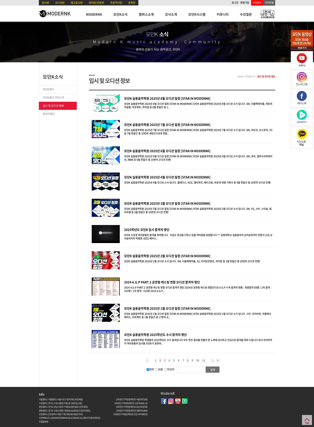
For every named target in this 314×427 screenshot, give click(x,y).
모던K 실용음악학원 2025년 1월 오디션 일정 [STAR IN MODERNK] (167, 308)
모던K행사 (48, 89)
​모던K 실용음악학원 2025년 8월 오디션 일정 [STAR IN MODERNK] (167, 98)
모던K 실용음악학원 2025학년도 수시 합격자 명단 (155, 334)
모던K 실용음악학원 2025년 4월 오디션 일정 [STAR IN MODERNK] (167, 177)
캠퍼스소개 (146, 14)
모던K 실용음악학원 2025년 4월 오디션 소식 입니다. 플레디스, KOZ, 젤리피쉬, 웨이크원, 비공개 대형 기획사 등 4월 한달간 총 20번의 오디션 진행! (198, 182)
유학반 (131, 2)
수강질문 (246, 14)
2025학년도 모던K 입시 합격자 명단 (146, 229)
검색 (212, 369)
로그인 (235, 2)
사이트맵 (269, 2)
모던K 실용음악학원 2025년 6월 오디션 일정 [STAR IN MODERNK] (167, 151)
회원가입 (244, 2)
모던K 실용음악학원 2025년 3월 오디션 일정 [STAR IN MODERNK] (167, 203)
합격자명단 (49, 114)
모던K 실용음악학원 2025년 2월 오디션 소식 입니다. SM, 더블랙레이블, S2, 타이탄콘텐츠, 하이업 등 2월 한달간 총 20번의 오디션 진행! (192, 261)
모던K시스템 (196, 14)
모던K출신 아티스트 (53, 97)
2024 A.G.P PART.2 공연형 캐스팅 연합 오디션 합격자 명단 (162, 282)
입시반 (45, 2)
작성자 (169, 369)
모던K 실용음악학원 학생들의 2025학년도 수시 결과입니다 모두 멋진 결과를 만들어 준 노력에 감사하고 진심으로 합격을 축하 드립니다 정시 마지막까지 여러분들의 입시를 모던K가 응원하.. (198, 341)
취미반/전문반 (96, 2)
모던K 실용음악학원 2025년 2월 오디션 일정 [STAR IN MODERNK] (167, 256)
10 (197, 360)
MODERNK (94, 14)
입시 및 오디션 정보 (53, 105)
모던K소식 (120, 14)
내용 (159, 369)
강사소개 (171, 14)
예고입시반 (77, 2)
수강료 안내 (43, 421)
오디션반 (60, 2)
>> (218, 360)
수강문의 (257, 2)
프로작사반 (116, 2)
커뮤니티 (223, 14)
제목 (150, 369)
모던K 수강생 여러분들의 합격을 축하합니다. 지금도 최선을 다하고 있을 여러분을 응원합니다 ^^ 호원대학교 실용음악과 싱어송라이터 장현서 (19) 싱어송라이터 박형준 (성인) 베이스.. (198, 236)
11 (203, 360)
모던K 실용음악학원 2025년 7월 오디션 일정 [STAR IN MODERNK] (167, 124)
